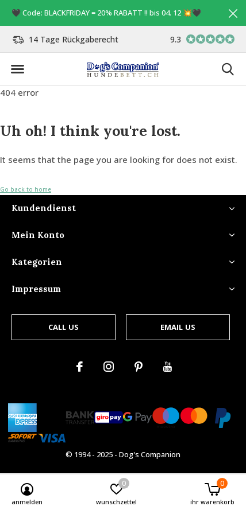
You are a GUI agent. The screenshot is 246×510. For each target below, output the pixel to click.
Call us (63, 327)
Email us (177, 327)
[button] (17, 69)
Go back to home (25, 189)
